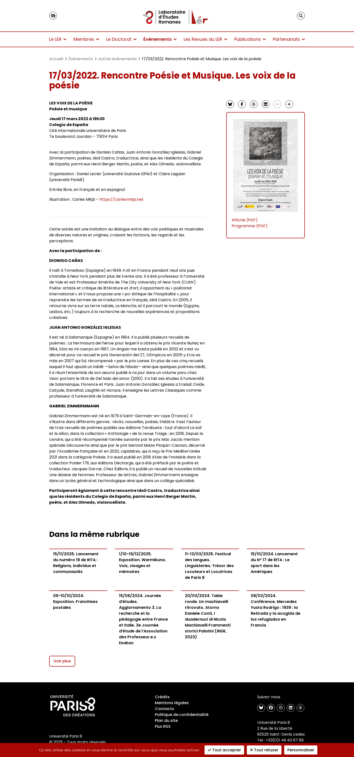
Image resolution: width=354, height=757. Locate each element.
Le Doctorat (121, 39)
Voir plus (62, 661)
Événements (160, 39)
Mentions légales (172, 703)
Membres (86, 39)
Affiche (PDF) (245, 220)
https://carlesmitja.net (121, 199)
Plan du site (166, 720)
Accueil (56, 59)
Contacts (164, 709)
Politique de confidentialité (181, 714)
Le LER (57, 39)
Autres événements (117, 59)
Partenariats (289, 39)
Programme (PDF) (249, 226)
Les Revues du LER (205, 39)
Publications (250, 39)
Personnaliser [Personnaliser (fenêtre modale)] (300, 750)
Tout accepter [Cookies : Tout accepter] (224, 750)
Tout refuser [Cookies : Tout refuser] (264, 750)
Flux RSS (163, 726)
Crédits (162, 697)
